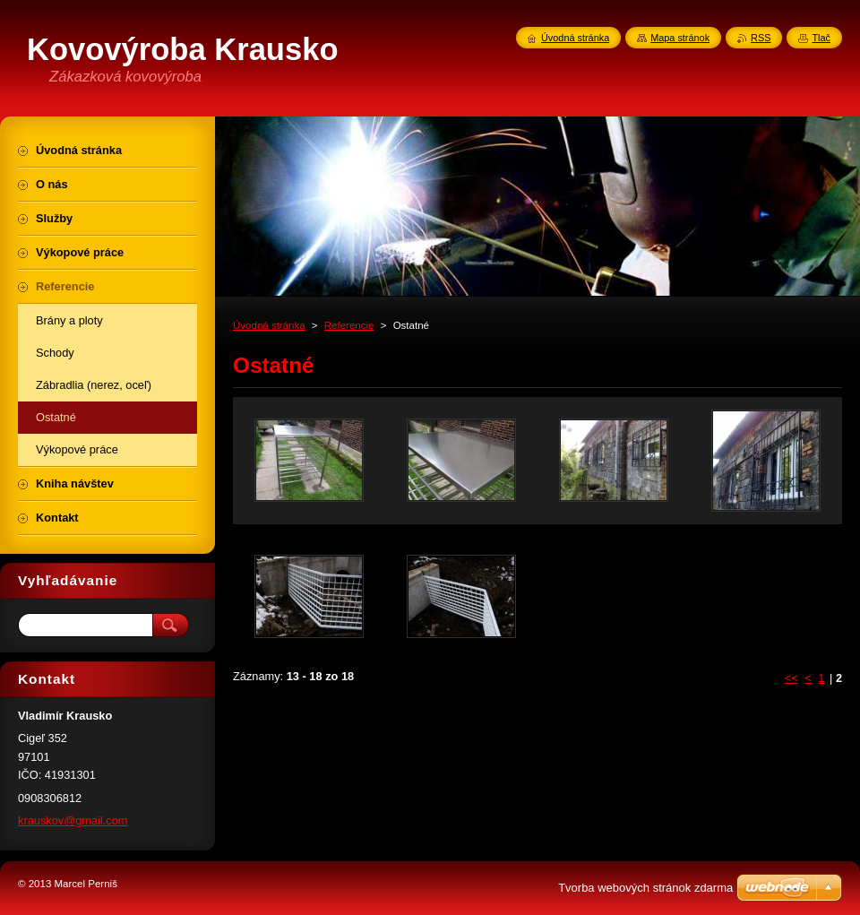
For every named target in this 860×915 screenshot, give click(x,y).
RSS (760, 37)
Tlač (821, 37)
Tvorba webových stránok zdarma (645, 887)
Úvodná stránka (269, 325)
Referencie (349, 325)
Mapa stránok (680, 37)
